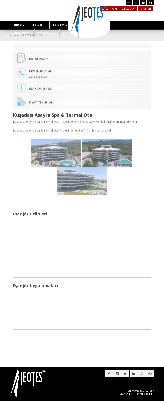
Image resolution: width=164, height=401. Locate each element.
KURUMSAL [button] (39, 25)
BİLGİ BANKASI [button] (47, 33)
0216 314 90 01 (109, 8)
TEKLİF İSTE (145, 8)
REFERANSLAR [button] (22, 33)
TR (128, 2)
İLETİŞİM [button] (69, 33)
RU (143, 2)
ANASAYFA (19, 25)
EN (135, 2)
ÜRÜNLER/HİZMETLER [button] (65, 25)
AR (150, 2)
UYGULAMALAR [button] (95, 25)
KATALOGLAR (128, 8)
